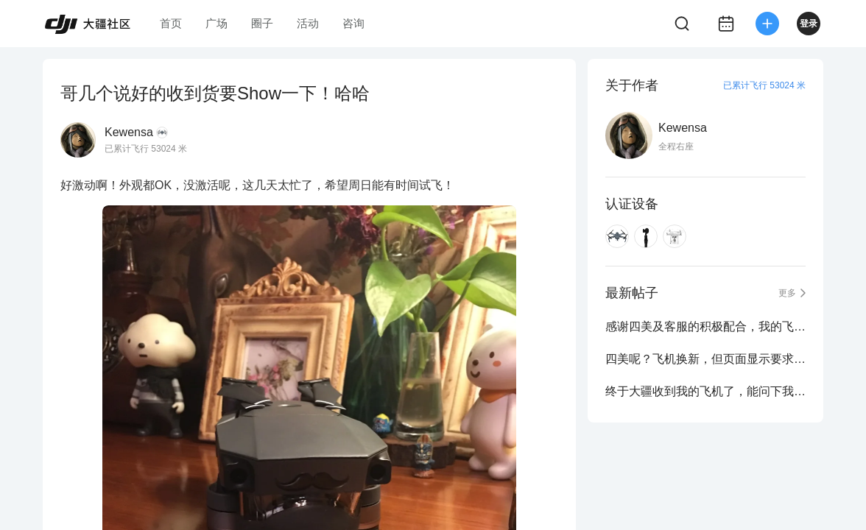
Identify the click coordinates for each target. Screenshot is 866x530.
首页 (171, 23)
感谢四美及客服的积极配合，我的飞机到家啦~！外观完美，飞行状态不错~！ (705, 326)
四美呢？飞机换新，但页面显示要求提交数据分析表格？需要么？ (705, 359)
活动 (308, 23)
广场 (216, 23)
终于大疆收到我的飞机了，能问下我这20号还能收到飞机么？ (705, 391)
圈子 (262, 23)
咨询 (353, 23)
